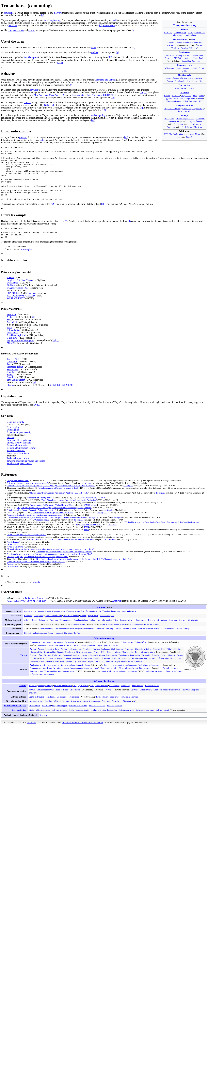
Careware (134, 703)
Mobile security (167, 642)
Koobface (11, 385)
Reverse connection (16, 463)
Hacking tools (184, 75)
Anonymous (169, 118)
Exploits (47, 668)
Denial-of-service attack (145, 665)
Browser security (62, 642)
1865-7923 (112, 538)
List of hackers (190, 35)
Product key (112, 723)
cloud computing (97, 115)
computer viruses (16, 30)
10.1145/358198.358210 (95, 511)
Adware (27, 633)
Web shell (193, 101)
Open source (83, 698)
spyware (34, 90)
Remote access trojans (55, 674)
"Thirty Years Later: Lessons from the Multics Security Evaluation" (69, 513)
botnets (27, 102)
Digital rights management (107, 658)
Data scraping (128, 665)
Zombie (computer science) (19, 476)
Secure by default (68, 678)
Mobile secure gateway (155, 684)
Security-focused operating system (84, 681)
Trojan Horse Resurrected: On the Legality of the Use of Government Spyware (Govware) (54, 520)
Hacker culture (180, 39)
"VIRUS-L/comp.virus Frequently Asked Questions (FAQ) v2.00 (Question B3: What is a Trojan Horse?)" (51, 498)
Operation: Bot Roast (73, 646)
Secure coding (53, 678)
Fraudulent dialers (159, 668)
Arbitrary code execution (71, 662)
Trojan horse (186, 95)
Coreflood (11, 390)
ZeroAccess (12, 382)
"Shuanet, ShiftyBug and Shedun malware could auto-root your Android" (37, 569)
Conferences (184, 52)
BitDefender (50, 105)
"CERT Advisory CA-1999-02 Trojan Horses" (28, 614)
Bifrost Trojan (13, 343)
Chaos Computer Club (185, 118)
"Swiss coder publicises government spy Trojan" (53, 525)
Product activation (98, 723)
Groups (184, 115)
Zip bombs (145, 668)
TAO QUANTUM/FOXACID (21, 308)
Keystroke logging (173, 101)
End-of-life (46, 718)
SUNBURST (13, 306)
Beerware (33, 698)
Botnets (60, 665)
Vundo (10, 387)
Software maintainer (97, 718)
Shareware (186, 703)
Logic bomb (191, 98)
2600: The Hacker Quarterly (175, 134)
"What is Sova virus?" (16, 560)
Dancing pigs (13, 442)
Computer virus (58, 624)
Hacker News (194, 134)
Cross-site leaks (159, 662)
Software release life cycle (15, 718)
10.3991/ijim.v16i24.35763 (90, 538)
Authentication (131, 678)
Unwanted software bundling (40, 714)
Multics (94, 52)
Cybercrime (69, 655)
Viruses (118, 665)
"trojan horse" (12, 579)
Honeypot (59, 646)
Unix (93, 47)
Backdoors (87, 662)
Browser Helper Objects (103, 665)
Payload (170, 81)
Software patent (162, 723)
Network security (184, 111)
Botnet (200, 98)
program (23, 137)
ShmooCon (186, 61)
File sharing (50, 710)
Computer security (184, 105)
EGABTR (11, 327)
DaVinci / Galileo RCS (17, 301)
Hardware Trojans (37, 674)
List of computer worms (91, 624)
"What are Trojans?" (42, 533)
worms (31, 30)
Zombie (139, 674)
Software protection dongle (63, 723)
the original (128, 498)
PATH (53, 215)
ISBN (86, 540)
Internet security (129, 642)
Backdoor (176, 95)
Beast (9, 340)
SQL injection (107, 674)
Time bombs (123, 668)
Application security (172, 108)
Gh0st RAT (12, 351)
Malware (184, 92)
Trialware (33, 706)
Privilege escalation (72, 671)
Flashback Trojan (15, 380)
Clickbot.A (12, 374)
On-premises (62, 710)
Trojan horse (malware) (36, 611)
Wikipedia (31, 735)
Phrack (189, 137)
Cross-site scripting (143, 662)
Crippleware (75, 703)
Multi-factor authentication (149, 678)
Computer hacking (184, 25)
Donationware (145, 703)
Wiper (90, 674)
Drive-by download (84, 665)
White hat (193, 48)
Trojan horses (175, 671)
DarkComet (12, 295)
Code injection (117, 662)
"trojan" (10, 577)
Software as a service (129, 710)
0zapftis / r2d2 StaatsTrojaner (20, 293)
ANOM (10, 290)
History (184, 29)
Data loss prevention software (82, 642)
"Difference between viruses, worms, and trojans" (27, 496)
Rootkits (96, 671)
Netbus (10, 330)
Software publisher (114, 718)
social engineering (52, 20)
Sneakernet (114, 710)
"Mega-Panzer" (13, 555)
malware (58, 13)
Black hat (175, 48)
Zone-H (191, 88)
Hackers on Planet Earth (193, 58)
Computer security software (41, 681)
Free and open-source (63, 698)
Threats (23, 668)
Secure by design (83, 678)
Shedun (10, 398)
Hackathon (170, 42)
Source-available (152, 698)
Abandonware (34, 718)
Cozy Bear (31, 306)
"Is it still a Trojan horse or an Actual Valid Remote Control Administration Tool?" (60, 552)
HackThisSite (180, 88)
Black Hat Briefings (174, 55)
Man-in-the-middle (71, 628)
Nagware (195, 703)
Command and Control (105, 79)
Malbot (92, 633)
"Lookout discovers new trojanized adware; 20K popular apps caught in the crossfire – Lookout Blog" (49, 567)
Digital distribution (36, 710)
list (134, 714)
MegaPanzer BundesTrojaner (20, 353)
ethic (193, 39)
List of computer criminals (186, 68)
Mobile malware (120, 637)
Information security (104, 651)
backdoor (13, 25)
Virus (195, 95)
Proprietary (125, 698)
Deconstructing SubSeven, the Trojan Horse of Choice (52, 518)
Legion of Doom (195, 121)
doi (82, 511)
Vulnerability (197, 81)
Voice (41, 671)
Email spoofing (36, 668)
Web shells (82, 674)
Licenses (22, 698)
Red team (188, 127)
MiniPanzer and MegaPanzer (47, 95)
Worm (201, 95)
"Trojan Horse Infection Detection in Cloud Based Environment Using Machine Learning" (161, 535)
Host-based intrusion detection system (60, 684)
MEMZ (10, 356)
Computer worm (73, 624)
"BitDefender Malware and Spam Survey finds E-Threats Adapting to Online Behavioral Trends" (47, 530)
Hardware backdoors (101, 662)
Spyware (168, 98)
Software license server (145, 723)
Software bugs (163, 671)
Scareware (173, 633)
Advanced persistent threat (48, 662)
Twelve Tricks (13, 372)
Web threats (193, 633)
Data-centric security (108, 681)
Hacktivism (170, 45)
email (114, 20)
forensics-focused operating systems (188, 78)
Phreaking (168, 32)
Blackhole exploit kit (16, 348)
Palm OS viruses (135, 637)
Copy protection (88, 658)
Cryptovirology (180, 32)
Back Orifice (13, 335)
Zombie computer (107, 628)
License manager (82, 723)
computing (8, 13)
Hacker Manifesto (183, 42)
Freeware (108, 703)
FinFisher (11, 298)
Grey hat (184, 48)
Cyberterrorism (127, 655)
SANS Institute (89, 518)
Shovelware (117, 714)
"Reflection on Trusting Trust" (39, 511)
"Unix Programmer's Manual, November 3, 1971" (58, 501)
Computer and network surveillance (38, 646)
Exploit (169, 78)
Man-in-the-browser (53, 628)
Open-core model (161, 703)
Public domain (137, 698)
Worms (97, 674)
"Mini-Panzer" (13, 557)
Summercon (197, 61)
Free (74, 698)
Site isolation (48, 687)
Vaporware (127, 714)
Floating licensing (45, 698)
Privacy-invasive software (19, 455)
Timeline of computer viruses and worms (26, 474)
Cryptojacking (50, 665)
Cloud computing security (193, 108)
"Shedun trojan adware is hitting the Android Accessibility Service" (64, 565)
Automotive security (54, 655)
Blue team (198, 127)
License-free (114, 698)
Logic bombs (111, 668)
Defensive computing (104, 642)
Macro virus (107, 637)
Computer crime (184, 65)
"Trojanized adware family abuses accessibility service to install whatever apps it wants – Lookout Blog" (50, 562)
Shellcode (116, 671)
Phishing (11, 450)
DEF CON (178, 58)
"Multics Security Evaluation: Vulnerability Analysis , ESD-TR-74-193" (59, 506)
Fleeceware (54, 633)
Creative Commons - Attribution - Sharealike (82, 735)
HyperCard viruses (151, 637)
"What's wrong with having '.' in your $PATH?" (26, 547)
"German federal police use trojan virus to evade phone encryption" (35, 528)
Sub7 (9, 332)
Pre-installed (74, 710)
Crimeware (169, 68)
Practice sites (184, 85)
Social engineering (182, 81)
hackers (200, 45)
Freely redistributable (99, 698)
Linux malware (79, 637)
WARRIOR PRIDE (16, 311)
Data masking (144, 681)
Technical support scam (18, 471)
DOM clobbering (174, 662)
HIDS (185, 101)
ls (130, 232)
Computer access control (114, 678)
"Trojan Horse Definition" (18, 493)
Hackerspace (197, 42)
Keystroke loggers (97, 668)
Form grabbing (66, 633)
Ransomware (179, 98)
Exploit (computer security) (19, 445)
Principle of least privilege (19, 453)
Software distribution (103, 694)
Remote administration (17, 458)
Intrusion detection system (148, 642)
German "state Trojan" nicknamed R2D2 (91, 95)
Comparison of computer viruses (37, 624)
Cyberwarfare (140, 655)
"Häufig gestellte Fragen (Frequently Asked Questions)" (30, 523)
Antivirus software (45, 642)
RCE (201, 101)
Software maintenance (78, 718)
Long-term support (59, 718)
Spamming (125, 671)
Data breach (70, 665)
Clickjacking (39, 628)
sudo (42, 140)
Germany (43, 728)
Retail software (61, 703)
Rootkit (167, 95)
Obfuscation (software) (128, 681)
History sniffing (36, 665)
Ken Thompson (30, 57)
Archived (88, 496)
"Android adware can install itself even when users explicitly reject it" (36, 574)
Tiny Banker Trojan (16, 393)
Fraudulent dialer (81, 633)
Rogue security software (18, 466)
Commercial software (45, 703)
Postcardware (174, 703)
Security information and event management (119, 684)
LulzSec (180, 124)
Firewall (118, 642)
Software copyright (126, 723)
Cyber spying (13, 440)
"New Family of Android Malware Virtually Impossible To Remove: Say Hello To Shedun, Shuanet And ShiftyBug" (83, 572)
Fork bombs (135, 668)
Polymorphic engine (54, 671)
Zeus (9, 377)
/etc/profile (35, 595)
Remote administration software (21, 461)
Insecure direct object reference (76, 668)
